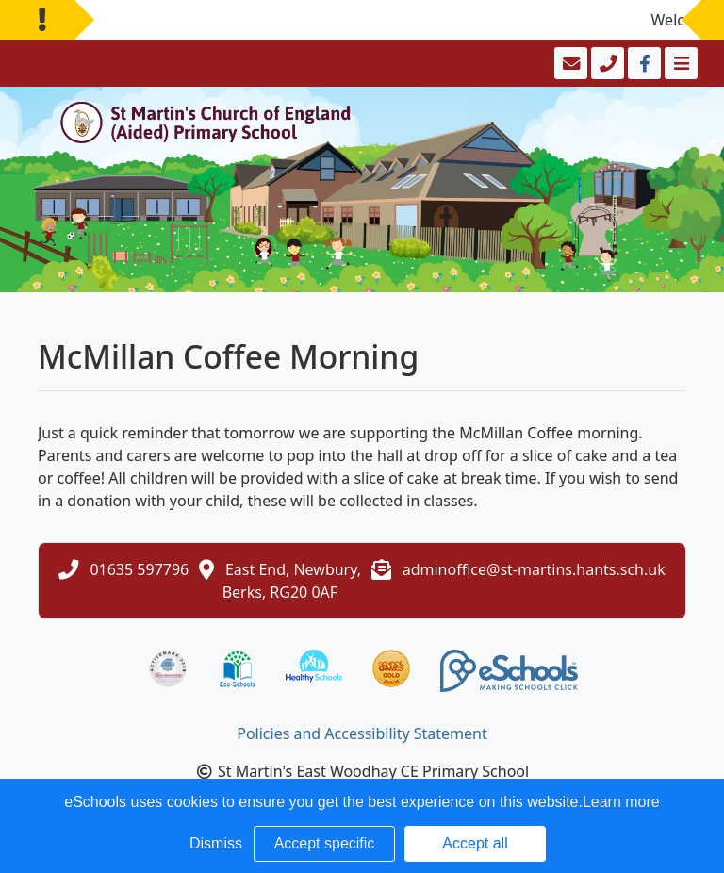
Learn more (621, 802)
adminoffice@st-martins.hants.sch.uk (534, 569)
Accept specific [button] (324, 843)
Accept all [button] (474, 843)
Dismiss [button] (215, 843)
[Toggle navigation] (679, 63)
